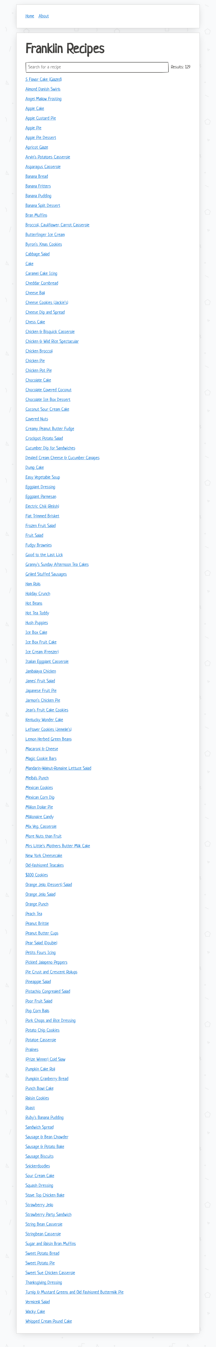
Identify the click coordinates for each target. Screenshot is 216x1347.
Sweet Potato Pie (40, 1263)
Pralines (32, 1050)
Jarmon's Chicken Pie (43, 700)
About (44, 16)
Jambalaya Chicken (41, 671)
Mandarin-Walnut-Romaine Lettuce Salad (58, 768)
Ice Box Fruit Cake (41, 642)
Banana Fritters (38, 186)
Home (30, 16)
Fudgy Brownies (39, 545)
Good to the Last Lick (44, 555)
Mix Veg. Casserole (41, 826)
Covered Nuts (37, 419)
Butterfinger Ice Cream (45, 235)
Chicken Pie (35, 361)
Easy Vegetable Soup (43, 477)
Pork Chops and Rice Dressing (51, 1020)
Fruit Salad (34, 535)
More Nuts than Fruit (44, 836)
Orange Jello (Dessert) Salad (49, 885)
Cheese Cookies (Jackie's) (47, 303)
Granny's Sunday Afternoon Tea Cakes (57, 564)
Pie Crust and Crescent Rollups (51, 972)
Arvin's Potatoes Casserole (48, 157)
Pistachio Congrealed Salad (48, 991)
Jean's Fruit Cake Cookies (47, 710)
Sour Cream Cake (40, 1176)
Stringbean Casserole (43, 1234)
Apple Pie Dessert (41, 138)
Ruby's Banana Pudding (45, 1118)
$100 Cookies (37, 875)
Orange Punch (37, 904)
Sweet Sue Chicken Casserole (50, 1273)
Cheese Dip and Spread (45, 312)
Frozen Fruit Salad (41, 526)
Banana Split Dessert (43, 206)
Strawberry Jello (39, 1205)
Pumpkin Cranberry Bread (47, 1079)
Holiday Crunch (38, 594)
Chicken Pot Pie (39, 370)
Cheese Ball (35, 293)
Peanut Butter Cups (42, 933)
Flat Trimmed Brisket (42, 516)
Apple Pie (33, 128)
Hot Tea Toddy (37, 613)
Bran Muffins (36, 215)
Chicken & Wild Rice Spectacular (52, 341)
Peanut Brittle (37, 923)
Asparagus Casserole (43, 167)
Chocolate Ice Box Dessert (48, 400)
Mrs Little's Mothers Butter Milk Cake (58, 846)
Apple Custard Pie (41, 118)
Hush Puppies (37, 623)
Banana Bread (37, 176)
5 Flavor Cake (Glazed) (44, 79)
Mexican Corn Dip (40, 797)
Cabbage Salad (38, 254)
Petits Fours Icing (41, 953)
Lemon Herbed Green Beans (49, 739)
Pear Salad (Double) (41, 943)
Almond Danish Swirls (43, 89)
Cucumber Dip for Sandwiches (50, 448)
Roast (30, 1108)
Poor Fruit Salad (39, 1001)
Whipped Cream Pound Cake (49, 1321)
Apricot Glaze (37, 147)
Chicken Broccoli (39, 351)
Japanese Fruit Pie (41, 691)
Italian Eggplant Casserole (47, 662)
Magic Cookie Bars (41, 759)
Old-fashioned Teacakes (45, 865)
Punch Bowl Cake (40, 1088)
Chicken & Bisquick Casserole (50, 332)
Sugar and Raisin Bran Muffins (51, 1244)
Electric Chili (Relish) (42, 506)
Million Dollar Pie (39, 807)
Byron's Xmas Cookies (44, 244)
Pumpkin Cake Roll (40, 1069)
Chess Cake (35, 322)
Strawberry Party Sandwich (49, 1215)
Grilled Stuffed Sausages (46, 574)
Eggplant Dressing (40, 487)
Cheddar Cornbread (42, 283)
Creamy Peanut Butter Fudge (50, 429)
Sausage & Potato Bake (45, 1147)
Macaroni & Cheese (42, 749)
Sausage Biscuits (40, 1156)
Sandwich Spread (40, 1127)
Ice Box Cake (36, 632)
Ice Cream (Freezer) (42, 652)
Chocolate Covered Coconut (49, 390)
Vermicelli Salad (38, 1302)
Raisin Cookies (37, 1098)
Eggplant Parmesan (41, 497)
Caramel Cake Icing (41, 273)
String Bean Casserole (44, 1224)
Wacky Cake (35, 1312)
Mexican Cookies (39, 788)
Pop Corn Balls (37, 1011)
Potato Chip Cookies (43, 1030)
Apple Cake (35, 108)
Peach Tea (34, 914)
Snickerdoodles (38, 1166)
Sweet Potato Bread (42, 1253)
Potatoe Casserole (41, 1040)
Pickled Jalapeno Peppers (46, 962)
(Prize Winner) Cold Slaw (45, 1059)
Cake (30, 264)
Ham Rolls (33, 584)
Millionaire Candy (40, 817)
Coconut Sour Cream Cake (47, 409)
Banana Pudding (38, 196)
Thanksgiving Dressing (44, 1282)
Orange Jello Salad (40, 894)
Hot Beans (34, 603)
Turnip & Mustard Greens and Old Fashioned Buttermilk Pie (75, 1292)
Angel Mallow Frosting (44, 99)
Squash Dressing (39, 1185)
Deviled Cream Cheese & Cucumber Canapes (63, 458)
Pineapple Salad (38, 982)
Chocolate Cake (38, 380)
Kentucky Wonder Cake (44, 720)
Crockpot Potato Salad (44, 438)
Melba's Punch (37, 778)
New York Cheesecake (44, 856)
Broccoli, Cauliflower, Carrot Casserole (57, 225)
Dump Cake (35, 467)
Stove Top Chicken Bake (45, 1195)
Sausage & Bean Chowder (47, 1137)
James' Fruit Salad (40, 681)
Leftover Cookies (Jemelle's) (49, 729)
